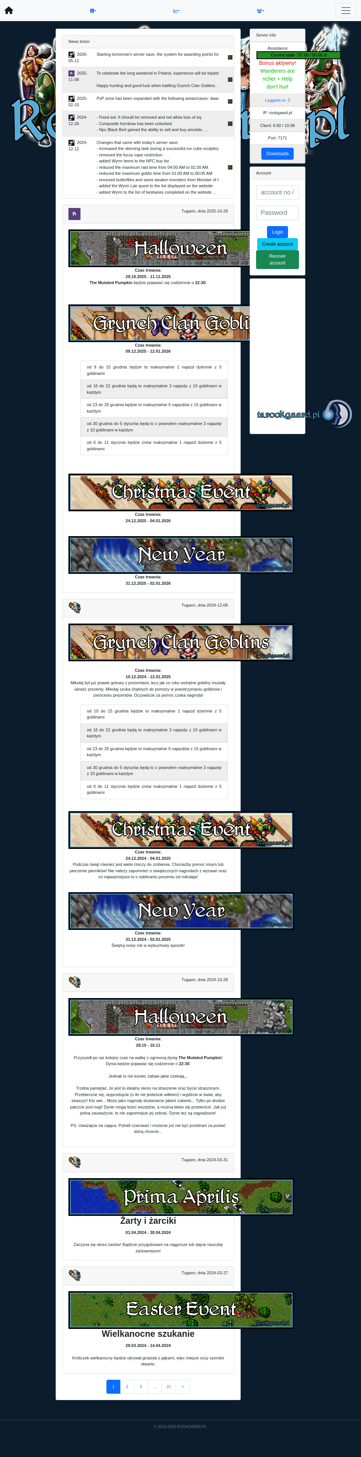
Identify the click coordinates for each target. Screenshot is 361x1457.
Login (277, 232)
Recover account (277, 260)
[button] (93, 11)
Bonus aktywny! (277, 63)
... (154, 1387)
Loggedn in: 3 (277, 100)
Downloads (277, 153)
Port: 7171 (277, 138)
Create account (277, 244)
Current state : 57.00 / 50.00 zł (299, 55)
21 (169, 1387)
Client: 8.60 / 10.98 (277, 125)
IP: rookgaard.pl (277, 112)
